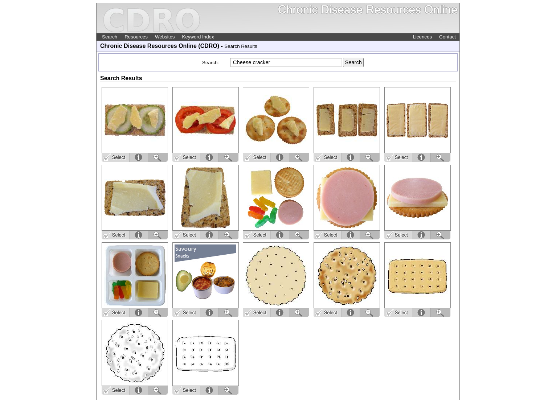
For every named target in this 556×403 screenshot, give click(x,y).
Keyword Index (198, 37)
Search (109, 37)
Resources (136, 37)
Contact (447, 37)
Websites (165, 37)
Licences (422, 37)
